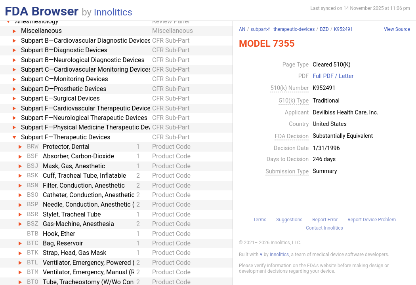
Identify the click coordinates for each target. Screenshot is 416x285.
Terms (260, 219)
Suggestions (289, 219)
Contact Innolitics (324, 228)
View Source (397, 29)
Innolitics (113, 12)
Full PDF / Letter (333, 76)
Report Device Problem (371, 219)
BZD (324, 29)
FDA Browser (41, 11)
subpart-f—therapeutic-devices (282, 29)
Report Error (325, 219)
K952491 (343, 29)
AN (242, 29)
